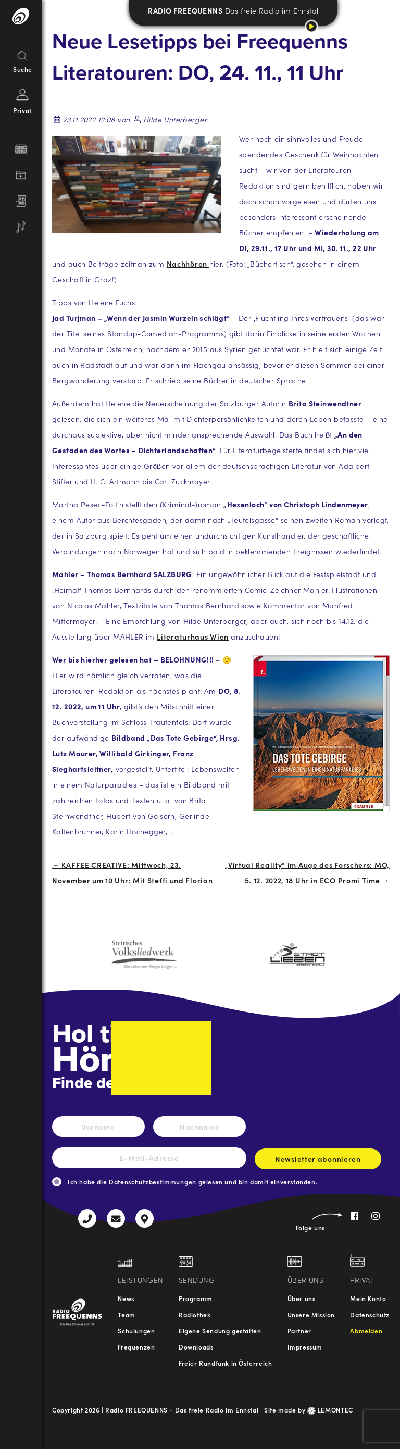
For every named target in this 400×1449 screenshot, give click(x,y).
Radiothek (194, 1314)
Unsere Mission (311, 1314)
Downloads (196, 1346)
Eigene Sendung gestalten (220, 1330)
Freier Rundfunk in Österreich (225, 1362)
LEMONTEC (330, 1409)
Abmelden (366, 1330)
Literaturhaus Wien (193, 636)
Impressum (305, 1346)
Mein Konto (368, 1298)
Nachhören (188, 263)
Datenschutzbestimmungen (152, 1181)
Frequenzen (136, 1346)
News (126, 1298)
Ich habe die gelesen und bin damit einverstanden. (192, 1181)
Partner (299, 1330)
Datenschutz (370, 1314)
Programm (196, 1298)
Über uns (302, 1298)
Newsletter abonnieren (318, 1161)
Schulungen (136, 1330)
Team (126, 1314)
